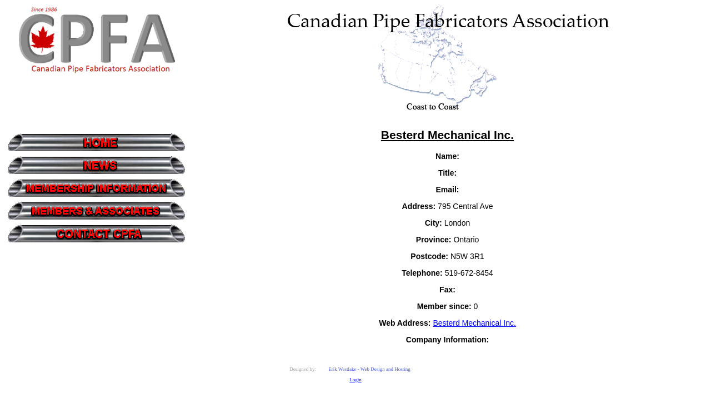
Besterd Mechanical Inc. (474, 323)
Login (355, 379)
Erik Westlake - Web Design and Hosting (369, 369)
